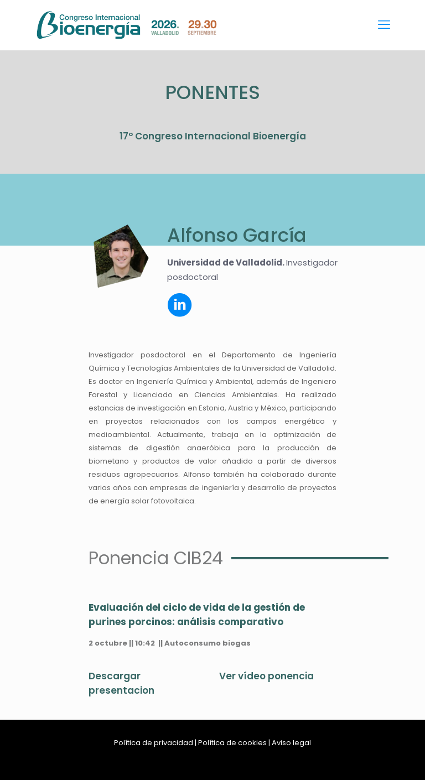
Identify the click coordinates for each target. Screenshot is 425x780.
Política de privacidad (153, 742)
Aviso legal (291, 742)
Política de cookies (232, 742)
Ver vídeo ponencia (266, 676)
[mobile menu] (384, 24)
